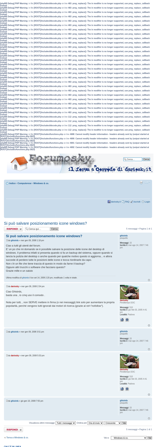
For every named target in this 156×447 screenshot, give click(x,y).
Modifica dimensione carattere (147, 182)
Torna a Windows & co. (17, 437)
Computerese (24, 183)
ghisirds (15, 240)
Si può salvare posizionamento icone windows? (45, 223)
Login (147, 202)
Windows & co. (41, 183)
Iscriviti (137, 202)
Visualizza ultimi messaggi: (52, 423)
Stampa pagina (141, 182)
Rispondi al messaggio (13, 228)
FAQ (127, 202)
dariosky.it (116, 202)
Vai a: (106, 437)
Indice (12, 183)
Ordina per (90, 423)
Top (149, 280)
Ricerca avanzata (141, 162)
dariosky (15, 286)
